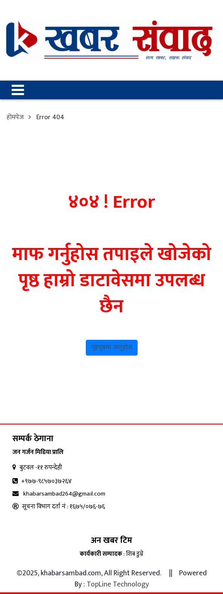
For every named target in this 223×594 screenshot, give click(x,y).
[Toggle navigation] (17, 90)
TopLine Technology (118, 584)
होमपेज (15, 117)
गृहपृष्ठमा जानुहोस (111, 347)
